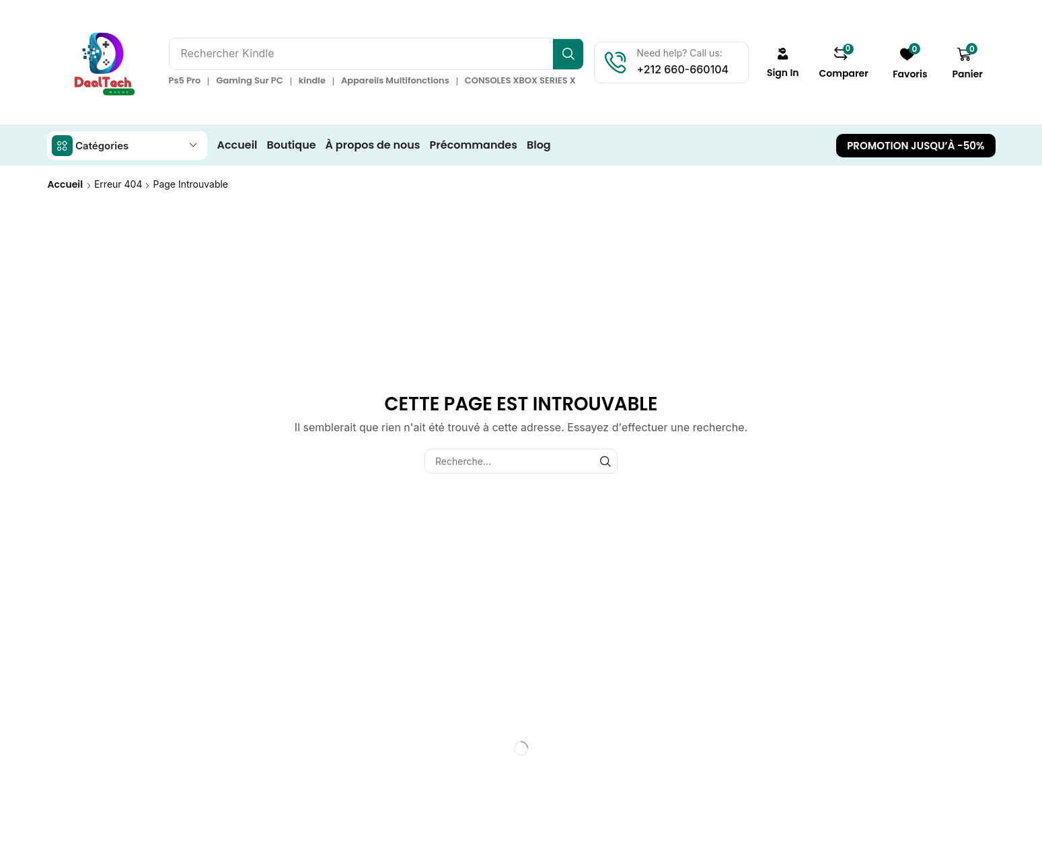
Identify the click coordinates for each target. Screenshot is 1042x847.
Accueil (65, 183)
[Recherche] (572, 53)
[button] (786, 62)
